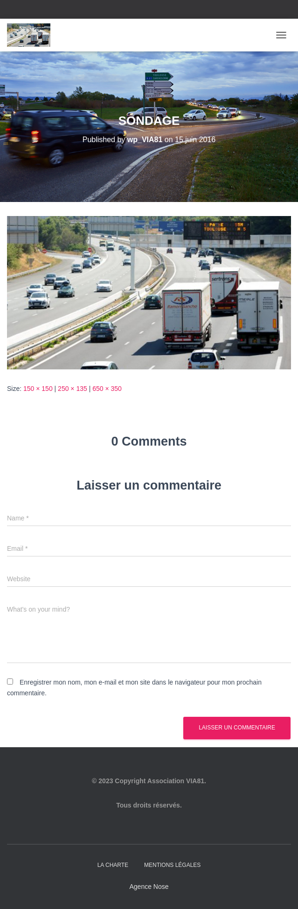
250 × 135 (72, 388)
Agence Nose (148, 886)
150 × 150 (38, 388)
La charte (112, 865)
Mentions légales (172, 865)
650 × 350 (107, 388)
